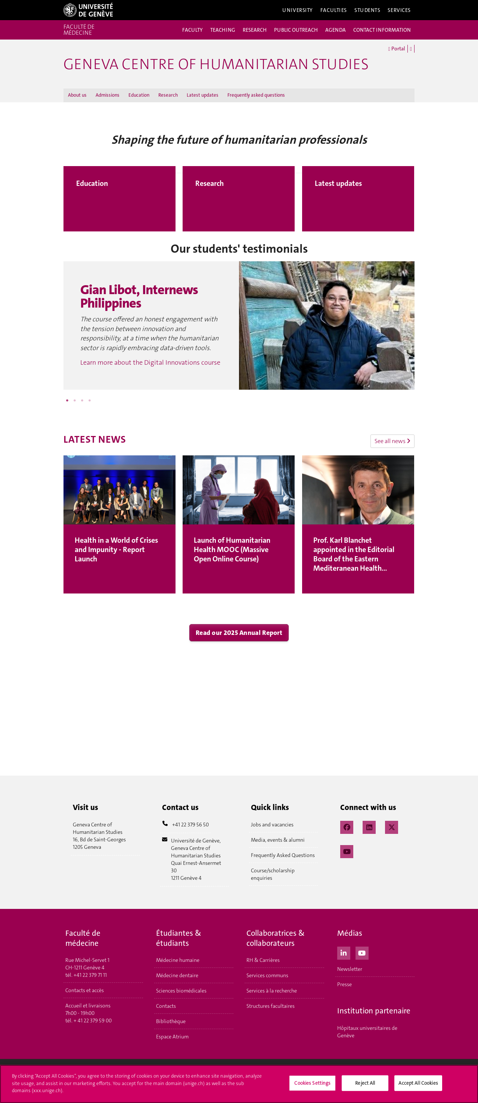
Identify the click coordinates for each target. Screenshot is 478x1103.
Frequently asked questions (256, 95)
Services (399, 10)
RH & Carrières (263, 960)
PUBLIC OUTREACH (296, 30)
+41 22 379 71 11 (90, 975)
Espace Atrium (172, 1036)
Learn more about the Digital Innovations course (150, 362)
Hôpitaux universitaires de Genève (367, 1032)
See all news (392, 441)
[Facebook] (346, 826)
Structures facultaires (270, 1006)
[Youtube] (362, 952)
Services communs (267, 975)
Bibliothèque (171, 1021)
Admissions (108, 95)
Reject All (365, 1085)
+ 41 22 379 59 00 (93, 1020)
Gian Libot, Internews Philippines (139, 296)
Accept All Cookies (418, 1085)
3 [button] (82, 400)
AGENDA (335, 30)
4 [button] (89, 400)
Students (367, 10)
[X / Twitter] (391, 826)
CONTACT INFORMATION (382, 30)
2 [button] (74, 400)
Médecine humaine (177, 960)
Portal (396, 49)
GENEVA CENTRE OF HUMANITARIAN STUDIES (216, 64)
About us (77, 95)
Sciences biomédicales (181, 990)
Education (138, 95)
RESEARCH (255, 30)
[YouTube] (346, 850)
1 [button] (67, 400)
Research (168, 95)
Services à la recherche (271, 990)
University (297, 10)
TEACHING (222, 30)
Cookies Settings (312, 1085)
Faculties (333, 10)
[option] (239, 325)
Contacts (166, 1006)
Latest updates (202, 95)
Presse (344, 984)
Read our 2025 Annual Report (239, 632)
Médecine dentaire (177, 975)
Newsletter (349, 969)
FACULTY (192, 30)
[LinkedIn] (369, 826)
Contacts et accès (84, 990)
